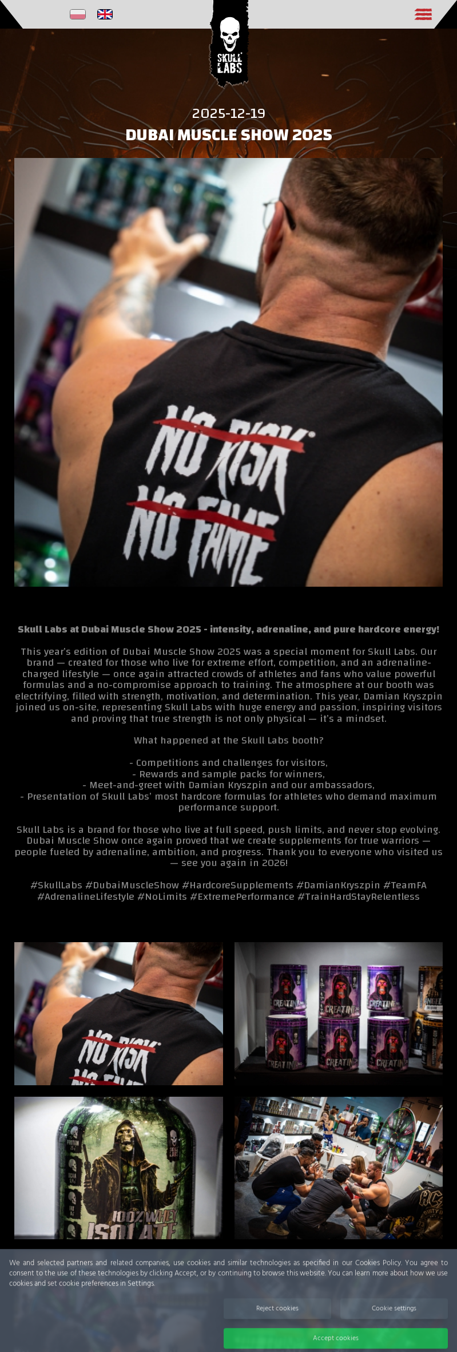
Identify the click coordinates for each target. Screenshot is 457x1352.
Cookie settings (394, 1321)
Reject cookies (277, 1321)
